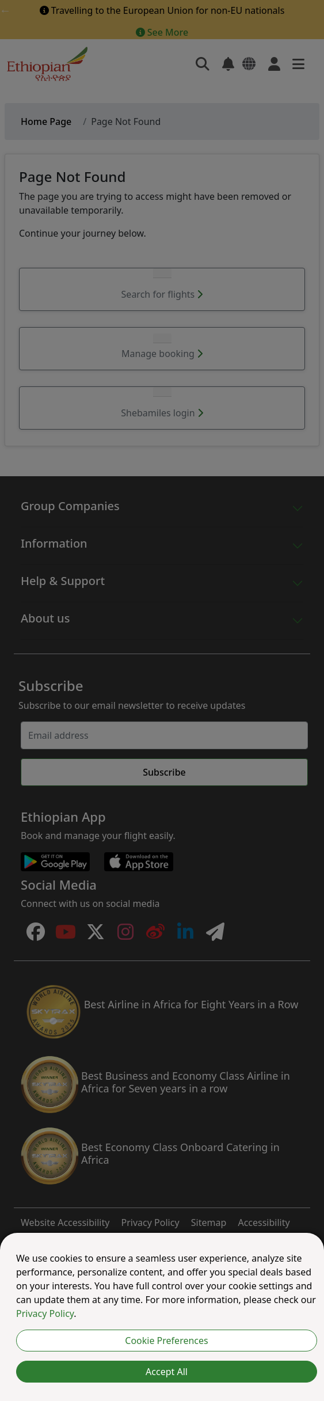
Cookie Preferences (166, 1340)
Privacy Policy (45, 1313)
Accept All (167, 1371)
